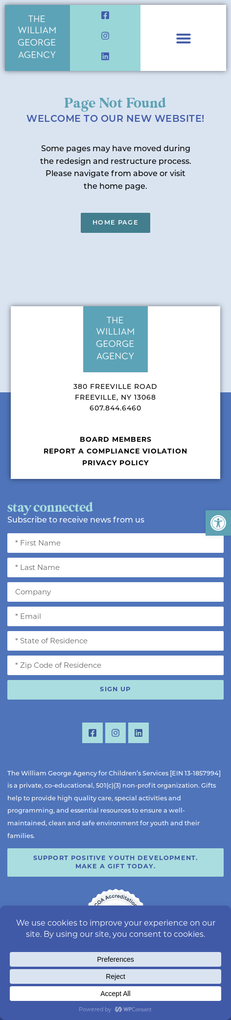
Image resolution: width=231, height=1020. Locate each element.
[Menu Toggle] (183, 38)
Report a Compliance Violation (115, 451)
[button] (218, 523)
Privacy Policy (115, 462)
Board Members (116, 439)
